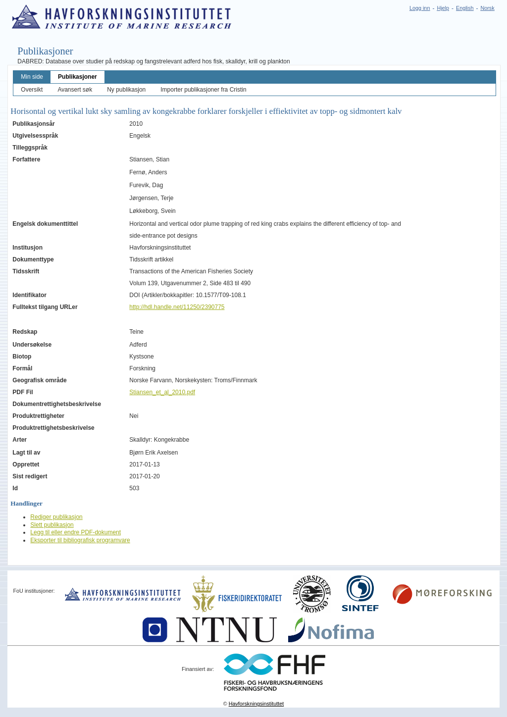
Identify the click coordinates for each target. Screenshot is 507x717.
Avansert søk (74, 89)
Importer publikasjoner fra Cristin (203, 89)
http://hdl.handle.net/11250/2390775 (176, 307)
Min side (32, 76)
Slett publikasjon (51, 524)
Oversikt (32, 89)
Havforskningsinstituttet (256, 704)
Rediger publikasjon (56, 516)
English (464, 8)
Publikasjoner (77, 76)
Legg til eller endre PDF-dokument (75, 532)
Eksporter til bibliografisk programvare (80, 540)
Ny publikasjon (126, 89)
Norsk (487, 8)
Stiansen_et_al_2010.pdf (162, 392)
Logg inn (419, 8)
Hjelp (443, 8)
